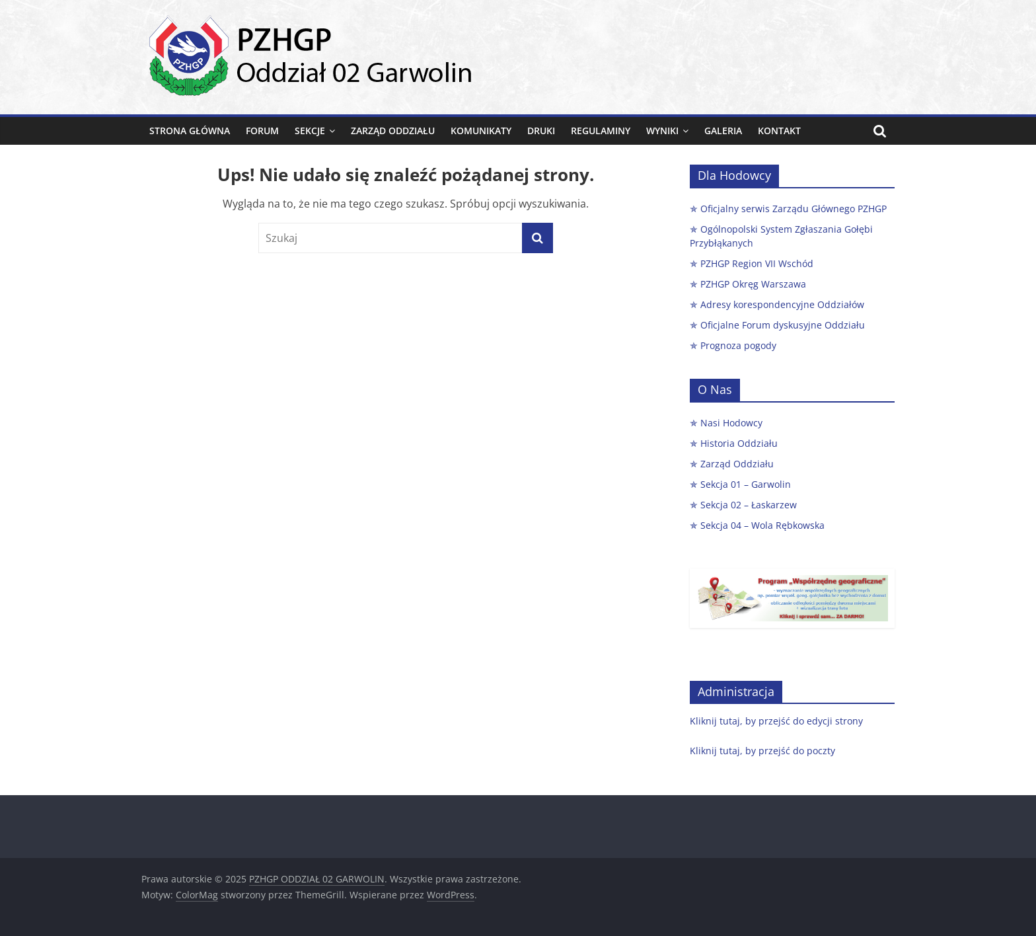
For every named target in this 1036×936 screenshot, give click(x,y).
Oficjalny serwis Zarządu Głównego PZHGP (793, 208)
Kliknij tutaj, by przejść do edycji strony (776, 721)
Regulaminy (600, 130)
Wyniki (662, 130)
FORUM (262, 130)
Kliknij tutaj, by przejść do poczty (762, 750)
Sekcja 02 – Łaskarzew (748, 504)
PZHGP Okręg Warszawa (753, 284)
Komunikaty (481, 130)
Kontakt (779, 130)
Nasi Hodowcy (731, 422)
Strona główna (189, 130)
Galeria (723, 130)
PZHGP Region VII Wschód (756, 263)
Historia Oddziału (739, 443)
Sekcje (310, 130)
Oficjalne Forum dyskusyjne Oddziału (782, 325)
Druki (541, 130)
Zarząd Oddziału (393, 130)
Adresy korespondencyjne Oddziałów (782, 304)
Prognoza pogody (738, 345)
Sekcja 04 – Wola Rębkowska (762, 525)
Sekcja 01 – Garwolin (745, 484)
